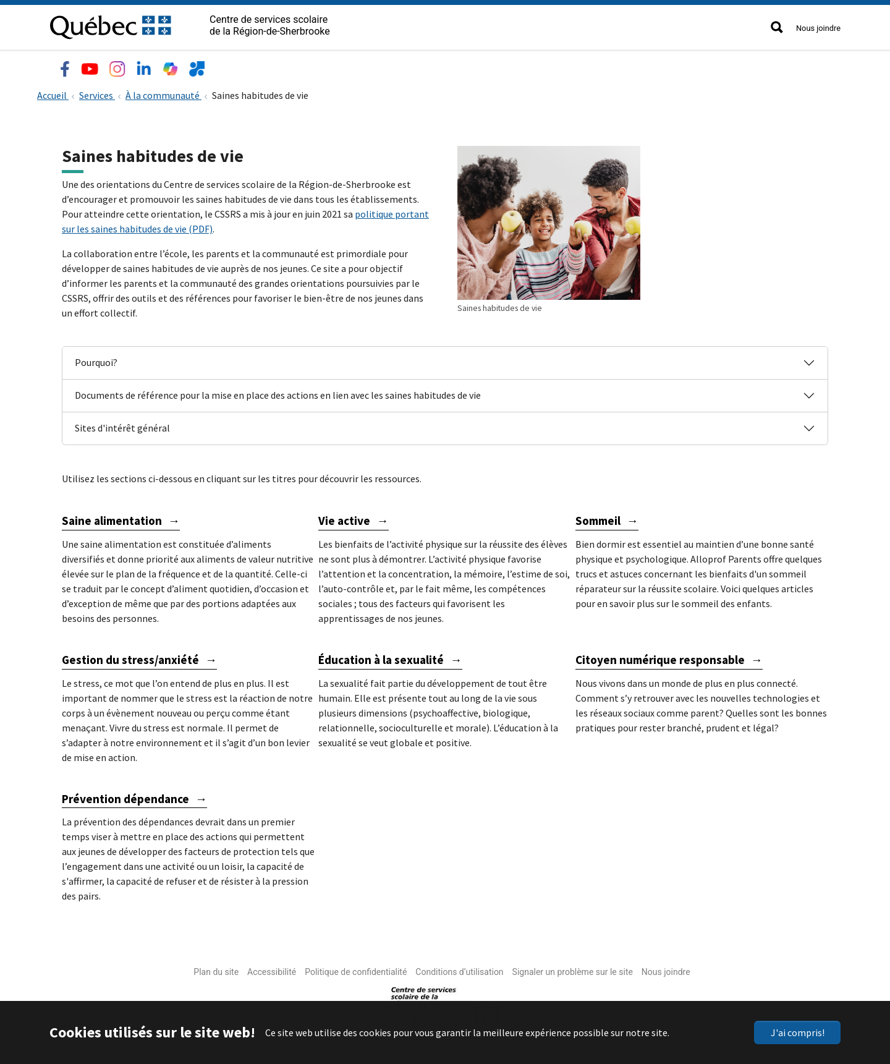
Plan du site (216, 969)
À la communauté (163, 93)
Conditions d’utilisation (459, 969)
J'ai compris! (797, 1032)
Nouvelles (345, 65)
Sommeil (598, 518)
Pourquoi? (96, 360)
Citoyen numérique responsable (660, 656)
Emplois (286, 65)
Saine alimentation (112, 518)
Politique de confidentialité (356, 969)
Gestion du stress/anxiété (130, 656)
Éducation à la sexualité (381, 656)
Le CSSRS (75, 65)
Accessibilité (271, 969)
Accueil (53, 93)
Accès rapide (415, 65)
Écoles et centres (153, 65)
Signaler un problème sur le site (572, 969)
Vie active (344, 518)
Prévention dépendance (125, 795)
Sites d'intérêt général (122, 425)
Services (230, 65)
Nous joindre (818, 28)
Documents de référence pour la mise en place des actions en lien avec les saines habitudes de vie (278, 392)
